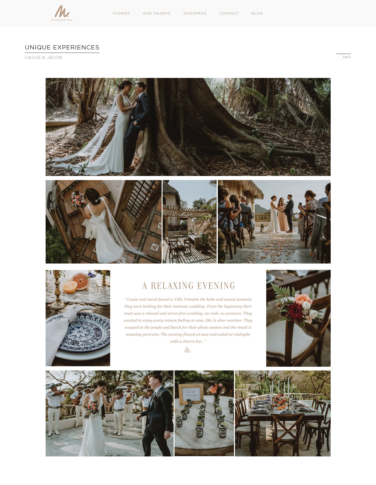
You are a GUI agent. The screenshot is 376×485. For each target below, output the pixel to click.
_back (346, 57)
